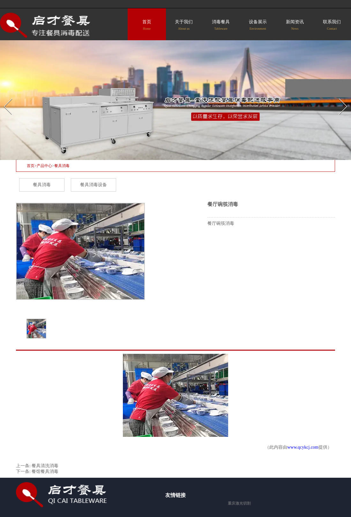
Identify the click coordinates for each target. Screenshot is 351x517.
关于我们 (184, 24)
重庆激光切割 (239, 503)
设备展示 (258, 24)
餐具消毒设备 (93, 184)
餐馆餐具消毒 (45, 471)
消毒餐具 (221, 24)
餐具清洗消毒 (45, 465)
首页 (146, 24)
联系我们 (332, 24)
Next (339, 96)
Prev (4, 96)
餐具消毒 (42, 184)
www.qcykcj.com (302, 447)
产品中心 (44, 165)
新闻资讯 (295, 24)
